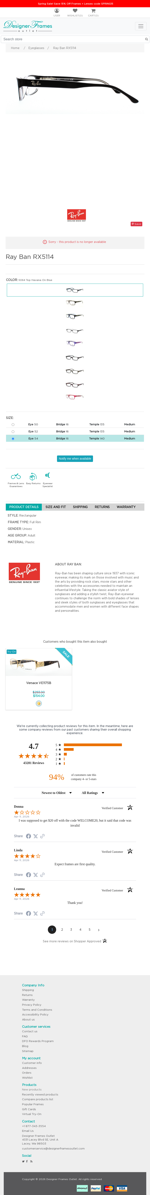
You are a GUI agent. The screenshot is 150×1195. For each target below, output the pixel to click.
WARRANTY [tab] (126, 507)
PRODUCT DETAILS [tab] (23, 507)
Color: (12, 280)
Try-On (11, 651)
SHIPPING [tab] (80, 507)
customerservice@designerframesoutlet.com (53, 1148)
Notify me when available (75, 458)
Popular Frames (33, 1104)
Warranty (28, 999)
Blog (25, 1046)
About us (28, 1019)
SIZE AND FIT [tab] (56, 507)
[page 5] (89, 929)
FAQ (25, 1036)
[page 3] (71, 929)
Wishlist (27, 1077)
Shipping (28, 990)
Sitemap (27, 1051)
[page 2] (62, 929)
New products (32, 1089)
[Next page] (98, 929)
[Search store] (75, 39)
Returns (27, 995)
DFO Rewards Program (38, 1041)
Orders (26, 1072)
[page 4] (80, 929)
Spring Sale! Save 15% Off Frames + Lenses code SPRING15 (75, 3)
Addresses (29, 1067)
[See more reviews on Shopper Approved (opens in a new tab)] (42, 836)
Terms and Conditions (37, 1009)
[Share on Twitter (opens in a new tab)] (35, 836)
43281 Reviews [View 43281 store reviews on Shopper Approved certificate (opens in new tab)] (38, 763)
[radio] (96, 744)
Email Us (28, 1130)
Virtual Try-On (31, 1114)
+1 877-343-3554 (34, 1126)
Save (136, 224)
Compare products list (37, 1099)
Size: (10, 418)
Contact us (29, 1031)
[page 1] (52, 929)
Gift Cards (29, 1109)
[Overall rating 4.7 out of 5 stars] (34, 756)
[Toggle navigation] (141, 26)
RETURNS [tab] (102, 507)
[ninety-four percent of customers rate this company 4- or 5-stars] (75, 777)
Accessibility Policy (35, 1014)
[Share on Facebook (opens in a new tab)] (28, 836)
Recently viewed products (40, 1094)
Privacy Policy (31, 1004)
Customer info (32, 1063)
